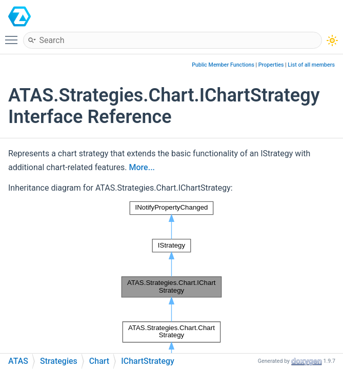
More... (142, 167)
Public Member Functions (223, 64)
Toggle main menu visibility (14, 35)
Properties (271, 64)
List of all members (311, 64)
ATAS (51, 16)
